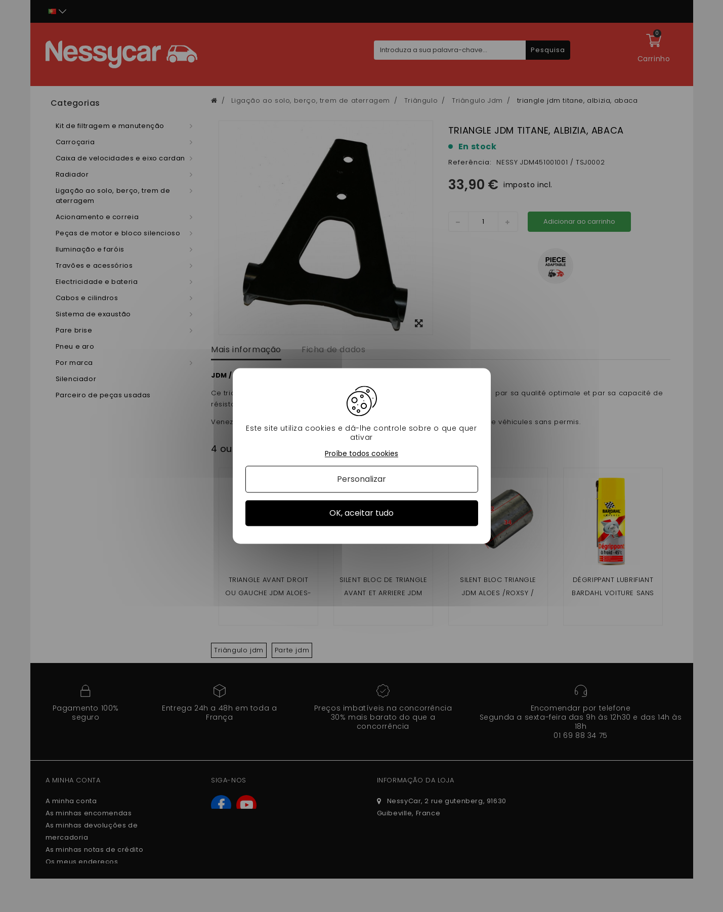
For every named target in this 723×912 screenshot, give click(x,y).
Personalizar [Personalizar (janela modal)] (361, 479)
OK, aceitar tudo (361, 513)
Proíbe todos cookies (361, 453)
